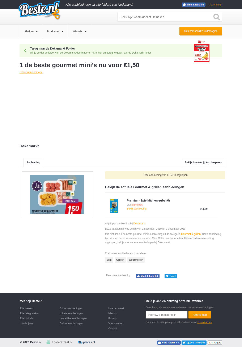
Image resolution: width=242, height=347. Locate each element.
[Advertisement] (123, 109)
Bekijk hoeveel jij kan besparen (203, 162)
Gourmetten (136, 259)
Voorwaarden (115, 323)
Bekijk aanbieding (137, 208)
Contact (112, 328)
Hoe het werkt (116, 308)
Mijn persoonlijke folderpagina (201, 31)
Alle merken (26, 308)
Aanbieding (33, 162)
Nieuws (112, 313)
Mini (109, 259)
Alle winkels (26, 318)
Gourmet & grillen (191, 234)
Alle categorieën (29, 313)
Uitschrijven (26, 323)
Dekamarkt (139, 223)
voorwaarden (204, 322)
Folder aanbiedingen (70, 308)
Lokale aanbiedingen (71, 313)
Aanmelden (215, 4)
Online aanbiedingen (70, 323)
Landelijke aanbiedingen (72, 318)
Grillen (120, 259)
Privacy (112, 318)
